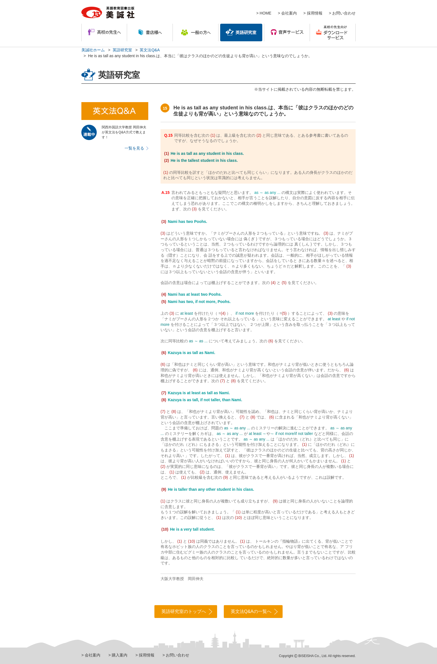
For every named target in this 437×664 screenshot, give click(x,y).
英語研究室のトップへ (183, 611)
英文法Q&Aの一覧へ (251, 611)
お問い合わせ (344, 13)
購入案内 (119, 655)
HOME (265, 13)
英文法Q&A (150, 50)
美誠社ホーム (93, 50)
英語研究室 (122, 50)
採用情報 (314, 13)
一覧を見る (134, 148)
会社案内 (289, 13)
